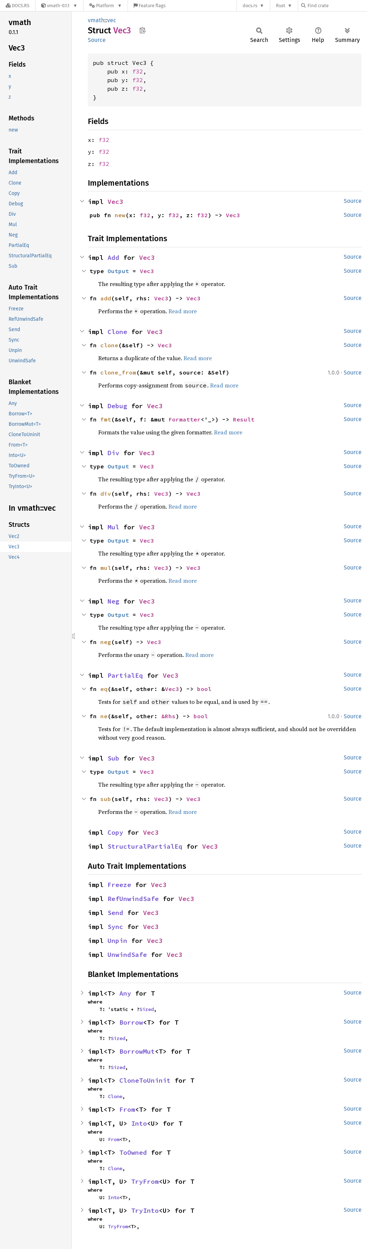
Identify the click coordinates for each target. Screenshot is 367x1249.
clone (109, 345)
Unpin (117, 940)
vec (111, 20)
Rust (280, 5)
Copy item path (142, 30)
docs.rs (250, 5)
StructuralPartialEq (145, 846)
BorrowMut (137, 1051)
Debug (117, 406)
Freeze (119, 885)
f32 (137, 71)
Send (115, 913)
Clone (117, 332)
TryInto (145, 1210)
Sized (146, 1009)
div (105, 493)
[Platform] (106, 5)
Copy (115, 832)
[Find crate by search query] (337, 5)
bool (204, 688)
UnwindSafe (127, 954)
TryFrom (145, 1181)
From (127, 1109)
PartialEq (125, 675)
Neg (113, 601)
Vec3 (115, 201)
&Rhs (168, 716)
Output (118, 271)
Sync (115, 927)
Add (113, 257)
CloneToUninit (145, 1080)
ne (104, 716)
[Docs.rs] (17, 5)
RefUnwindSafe (133, 899)
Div (113, 453)
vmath (96, 20)
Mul (113, 527)
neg (105, 641)
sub (105, 798)
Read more (182, 311)
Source (97, 40)
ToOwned (133, 1152)
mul (105, 567)
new (120, 215)
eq (104, 688)
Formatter (184, 419)
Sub (113, 758)
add (105, 298)
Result (243, 419)
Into (139, 1123)
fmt (105, 419)
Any (125, 993)
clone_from (118, 372)
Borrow (131, 1022)
